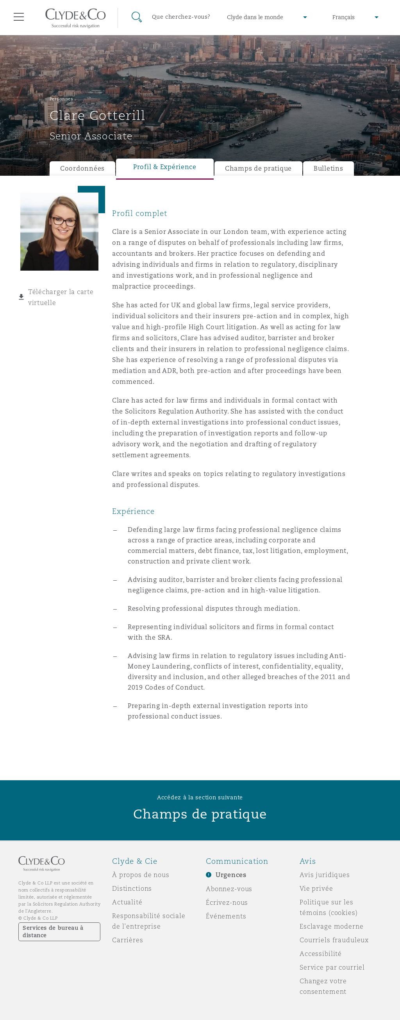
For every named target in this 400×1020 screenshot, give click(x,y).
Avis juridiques (325, 875)
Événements (226, 916)
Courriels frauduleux (334, 940)
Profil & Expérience (164, 167)
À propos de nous (141, 875)
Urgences (231, 875)
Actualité (127, 902)
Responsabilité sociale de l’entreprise (149, 921)
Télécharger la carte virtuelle (61, 297)
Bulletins (328, 168)
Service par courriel (332, 967)
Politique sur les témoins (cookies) (329, 907)
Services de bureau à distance (53, 931)
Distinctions (132, 888)
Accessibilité (321, 954)
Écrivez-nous (227, 902)
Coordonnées (82, 168)
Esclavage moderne (332, 926)
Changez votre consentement (323, 986)
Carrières (127, 940)
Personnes (61, 99)
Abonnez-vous (229, 889)
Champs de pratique (258, 168)
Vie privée (316, 888)
